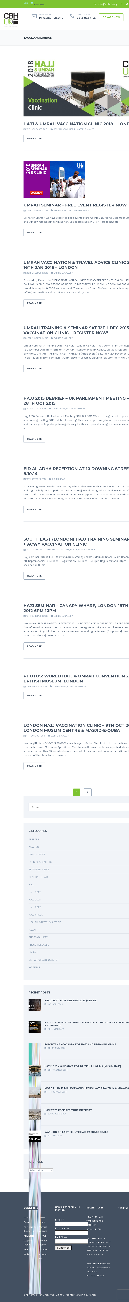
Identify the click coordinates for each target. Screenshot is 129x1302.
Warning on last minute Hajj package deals (76, 1132)
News (42, 1217)
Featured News (39, 869)
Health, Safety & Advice (81, 129)
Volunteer (29, 1235)
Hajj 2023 (35, 892)
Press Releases (39, 944)
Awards (34, 846)
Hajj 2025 (35, 907)
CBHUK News (58, 408)
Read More (34, 138)
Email (59, 1219)
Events (27, 1222)
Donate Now (111, 17)
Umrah (33, 952)
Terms (42, 1235)
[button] (39, 4)
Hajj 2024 (35, 899)
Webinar (34, 967)
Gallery (27, 1254)
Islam (32, 929)
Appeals (34, 839)
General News (61, 129)
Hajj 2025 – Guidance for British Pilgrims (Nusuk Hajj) (83, 1066)
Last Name (61, 1237)
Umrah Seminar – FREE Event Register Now (75, 205)
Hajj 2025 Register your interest (68, 1110)
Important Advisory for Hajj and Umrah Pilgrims (80, 1044)
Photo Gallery (38, 937)
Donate (43, 1249)
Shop (42, 1222)
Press (27, 1249)
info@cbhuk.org (106, 4)
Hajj (31, 884)
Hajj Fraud (36, 914)
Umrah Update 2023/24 (44, 959)
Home (27, 1217)
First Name (62, 1228)
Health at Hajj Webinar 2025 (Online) (71, 1000)
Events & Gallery (63, 210)
